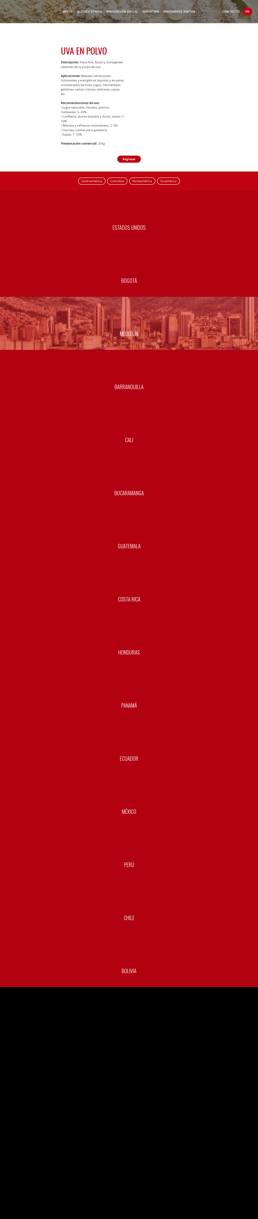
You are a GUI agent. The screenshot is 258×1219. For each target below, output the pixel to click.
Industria (150, 11)
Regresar (129, 159)
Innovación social (122, 11)
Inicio (67, 11)
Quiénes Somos (89, 11)
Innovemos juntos (179, 11)
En (247, 11)
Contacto (231, 11)
